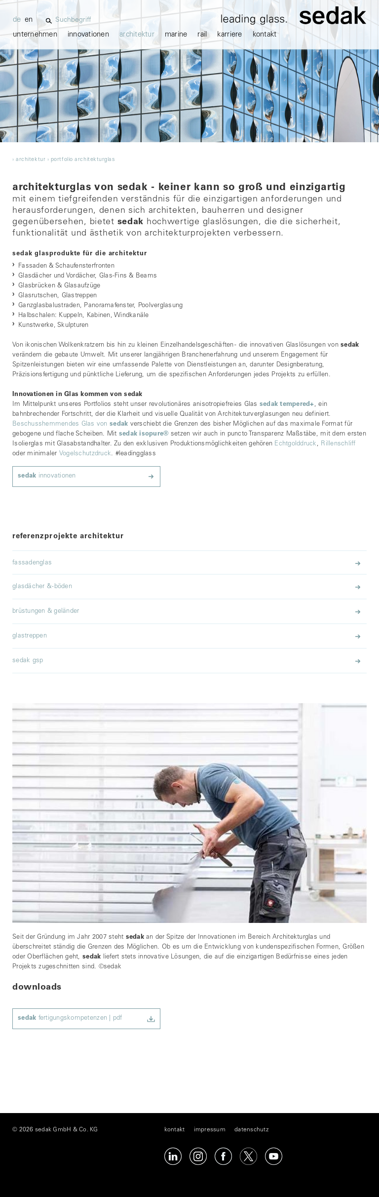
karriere (229, 35)
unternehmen (35, 35)
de (17, 20)
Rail (202, 35)
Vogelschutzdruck (85, 454)
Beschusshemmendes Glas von (70, 424)
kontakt (265, 35)
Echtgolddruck (295, 444)
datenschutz (251, 1130)
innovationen (88, 35)
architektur (136, 35)
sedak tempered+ (287, 404)
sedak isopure (144, 434)
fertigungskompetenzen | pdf (70, 1018)
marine (176, 35)
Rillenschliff (338, 444)
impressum (210, 1130)
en (29, 20)
